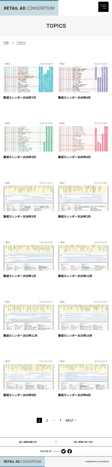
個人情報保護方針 (28, 441)
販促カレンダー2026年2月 (74, 216)
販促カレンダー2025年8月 (74, 395)
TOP (6, 42)
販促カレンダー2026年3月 (19, 216)
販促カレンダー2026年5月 (19, 157)
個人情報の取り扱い (84, 441)
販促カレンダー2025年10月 (75, 335)
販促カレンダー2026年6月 (74, 97)
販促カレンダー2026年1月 (19, 276)
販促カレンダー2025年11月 (20, 335)
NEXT (70, 420)
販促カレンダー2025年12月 (75, 276)
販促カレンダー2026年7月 (19, 97)
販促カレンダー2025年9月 (19, 395)
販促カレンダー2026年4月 (74, 157)
